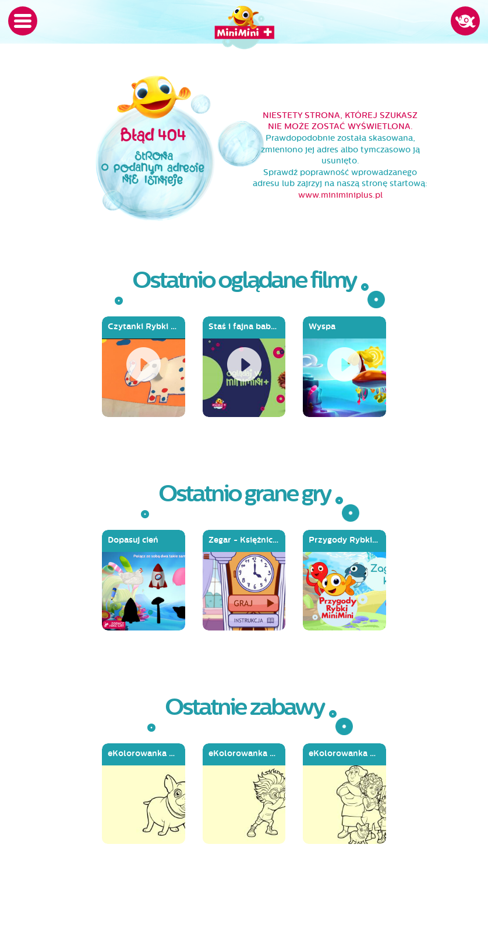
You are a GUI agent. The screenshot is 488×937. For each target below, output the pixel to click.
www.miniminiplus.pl (340, 195)
